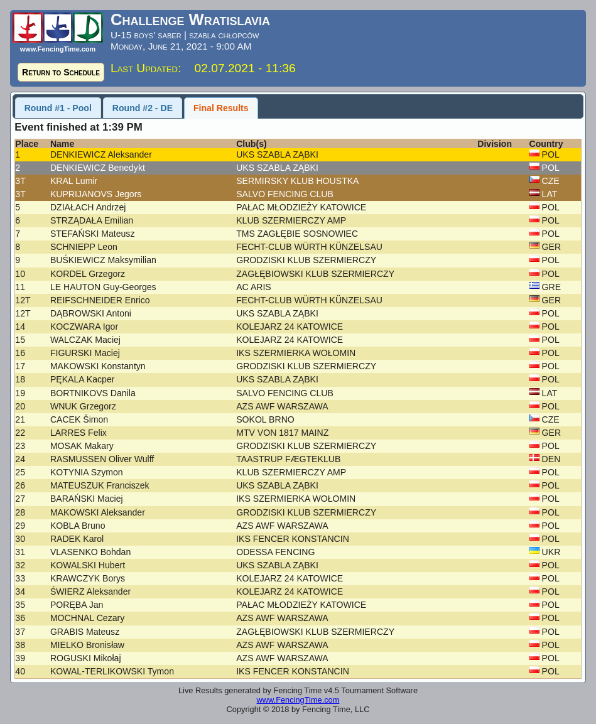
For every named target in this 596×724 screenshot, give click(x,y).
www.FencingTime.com (298, 700)
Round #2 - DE (142, 108)
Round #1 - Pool (58, 108)
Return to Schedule (61, 72)
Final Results (221, 108)
